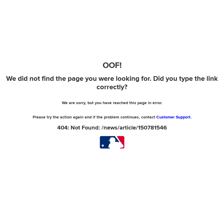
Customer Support (173, 117)
